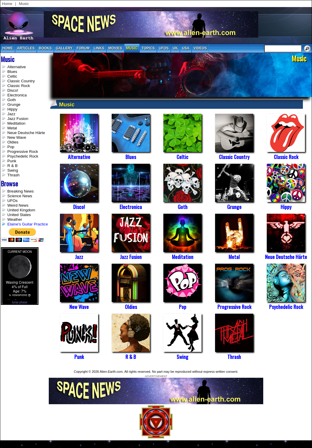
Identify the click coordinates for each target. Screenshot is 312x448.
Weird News (17, 205)
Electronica (17, 95)
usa (185, 48)
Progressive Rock (22, 151)
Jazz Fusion (17, 118)
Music (24, 3)
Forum (83, 48)
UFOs (164, 48)
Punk (11, 161)
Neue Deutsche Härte (26, 133)
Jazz (11, 114)
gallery (64, 48)
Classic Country (21, 81)
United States (19, 215)
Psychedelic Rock (22, 156)
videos (200, 48)
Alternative (16, 67)
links (99, 48)
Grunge (13, 104)
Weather (14, 219)
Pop (10, 147)
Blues (12, 71)
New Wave (16, 137)
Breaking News (20, 191)
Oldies (13, 142)
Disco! (12, 90)
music (132, 48)
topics (148, 48)
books (45, 48)
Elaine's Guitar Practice (27, 224)
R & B (12, 165)
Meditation (16, 123)
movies (115, 48)
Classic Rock (18, 85)
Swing (12, 170)
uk (175, 48)
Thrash (13, 175)
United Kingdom (21, 210)
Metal (12, 128)
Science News (19, 196)
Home (7, 3)
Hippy (12, 109)
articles (26, 48)
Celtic (12, 76)
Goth (11, 100)
